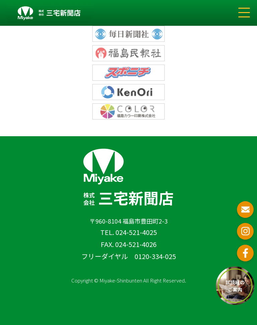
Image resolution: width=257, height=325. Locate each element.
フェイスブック (245, 253)
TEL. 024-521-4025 (128, 232)
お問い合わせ (245, 209)
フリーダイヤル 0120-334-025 (128, 256)
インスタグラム (245, 231)
